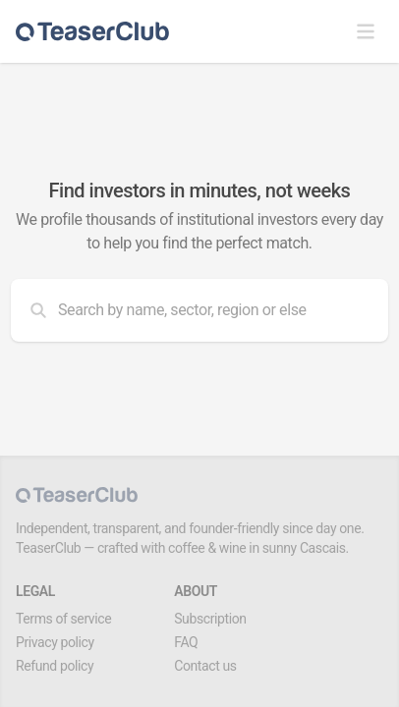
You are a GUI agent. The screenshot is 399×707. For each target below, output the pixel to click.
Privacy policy (55, 642)
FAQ (186, 642)
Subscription (210, 618)
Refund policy (54, 666)
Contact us (205, 666)
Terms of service (63, 618)
